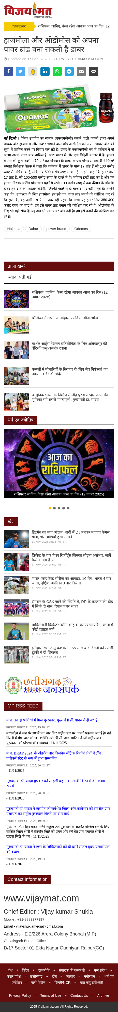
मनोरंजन (89, 976)
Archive (103, 995)
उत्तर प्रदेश (14, 976)
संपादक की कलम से (72, 970)
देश (10, 970)
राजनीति (44, 970)
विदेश (25, 970)
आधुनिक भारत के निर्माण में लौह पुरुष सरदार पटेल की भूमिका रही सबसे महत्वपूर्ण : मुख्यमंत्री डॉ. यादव (70, 397)
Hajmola (13, 229)
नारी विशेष (38, 982)
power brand (56, 229)
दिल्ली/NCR (62, 982)
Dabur (33, 229)
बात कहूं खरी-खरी (91, 982)
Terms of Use (50, 995)
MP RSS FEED (23, 705)
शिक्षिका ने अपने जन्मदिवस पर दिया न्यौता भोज (65, 318)
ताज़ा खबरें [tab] (16, 266)
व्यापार (70, 976)
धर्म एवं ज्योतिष (21, 419)
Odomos (81, 229)
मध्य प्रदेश (100, 970)
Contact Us (79, 995)
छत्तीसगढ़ (36, 976)
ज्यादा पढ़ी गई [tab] (20, 277)
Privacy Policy (20, 995)
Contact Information (28, 879)
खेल (11, 521)
